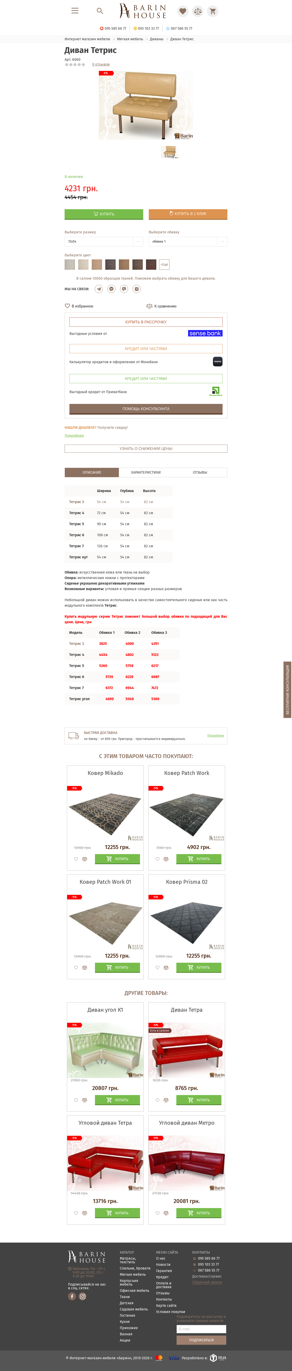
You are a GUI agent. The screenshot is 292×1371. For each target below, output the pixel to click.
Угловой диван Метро (187, 1123)
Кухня (125, 1322)
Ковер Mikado (105, 773)
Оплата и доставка (164, 1285)
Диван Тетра (187, 1010)
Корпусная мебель (129, 1283)
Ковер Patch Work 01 (105, 882)
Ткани (125, 1297)
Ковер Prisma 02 (187, 882)
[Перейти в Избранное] (183, 11)
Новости (163, 1265)
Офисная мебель (134, 1291)
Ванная (126, 1334)
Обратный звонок (207, 1282)
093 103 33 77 (208, 1264)
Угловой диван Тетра (105, 1123)
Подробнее (74, 435)
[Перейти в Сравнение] (197, 11)
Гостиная (127, 1316)
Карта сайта (166, 1306)
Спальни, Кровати (135, 1268)
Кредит (162, 1277)
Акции (125, 1340)
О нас (161, 1259)
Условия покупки (170, 1312)
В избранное (82, 306)
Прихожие (129, 1328)
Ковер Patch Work (186, 773)
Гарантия (164, 1271)
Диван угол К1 (105, 1010)
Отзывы (163, 1293)
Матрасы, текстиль (128, 1260)
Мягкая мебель (133, 1275)
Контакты (164, 1299)
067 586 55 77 (208, 1270)
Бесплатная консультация (287, 689)
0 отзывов (101, 64)
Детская (127, 1303)
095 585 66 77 (209, 1258)
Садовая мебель (134, 1309)
